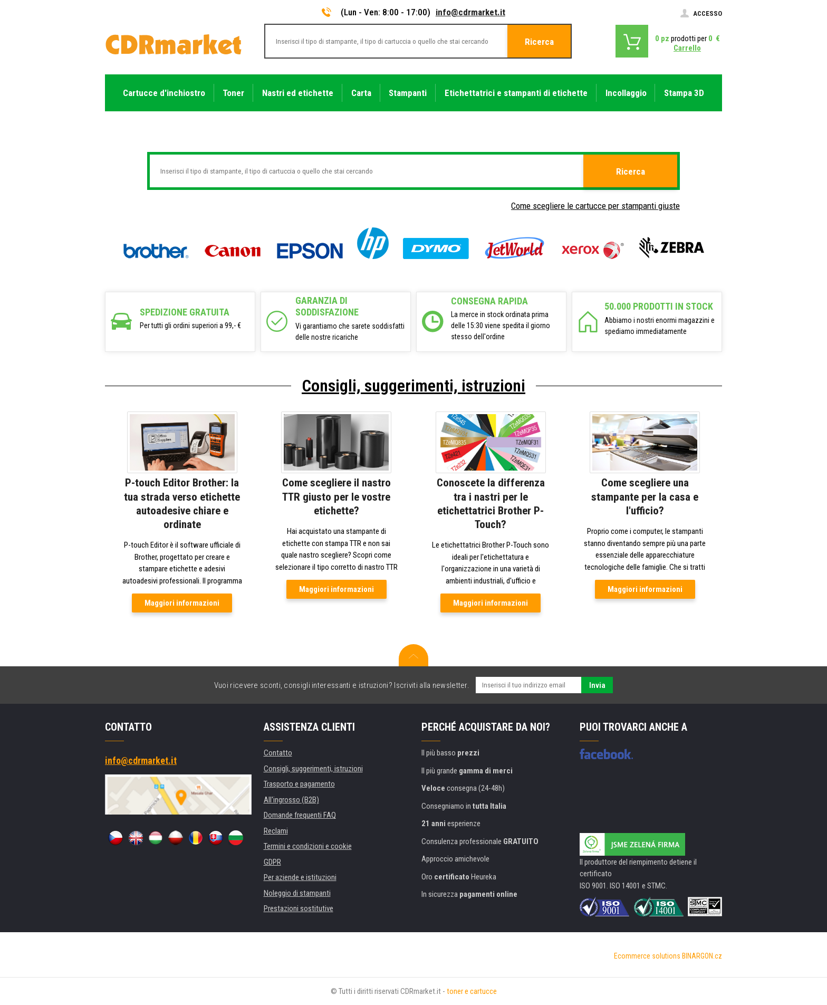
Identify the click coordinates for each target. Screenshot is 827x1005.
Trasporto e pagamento (299, 784)
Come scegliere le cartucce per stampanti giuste (595, 205)
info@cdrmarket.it (470, 12)
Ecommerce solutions (647, 956)
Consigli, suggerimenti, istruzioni (413, 386)
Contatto (278, 753)
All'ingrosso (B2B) (291, 800)
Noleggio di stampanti (297, 893)
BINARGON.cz (702, 956)
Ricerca (539, 41)
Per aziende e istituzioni (300, 877)
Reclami (276, 831)
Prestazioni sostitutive (298, 908)
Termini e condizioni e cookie (308, 846)
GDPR (272, 862)
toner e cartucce (472, 991)
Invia (597, 685)
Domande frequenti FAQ (300, 815)
